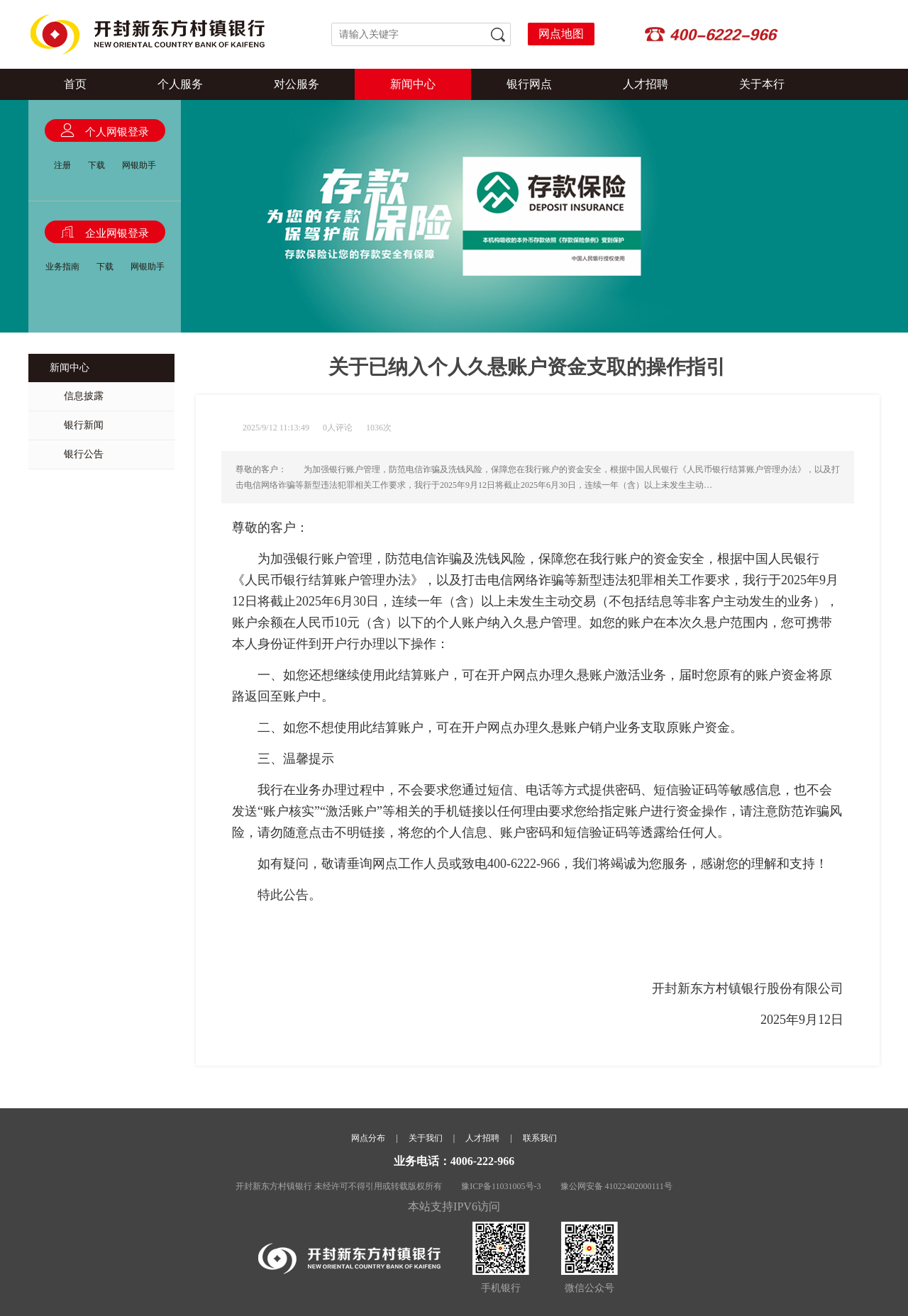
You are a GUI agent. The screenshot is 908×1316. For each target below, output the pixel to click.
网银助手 (139, 165)
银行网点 (529, 84)
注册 (62, 165)
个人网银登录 (117, 132)
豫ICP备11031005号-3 (501, 1186)
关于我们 (426, 1138)
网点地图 (561, 34)
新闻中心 (413, 84)
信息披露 (84, 396)
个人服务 (180, 84)
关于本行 (762, 84)
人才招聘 (645, 84)
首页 (75, 84)
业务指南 (62, 267)
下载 (96, 165)
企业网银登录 (117, 233)
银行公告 (84, 454)
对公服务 (296, 84)
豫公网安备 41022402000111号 (616, 1186)
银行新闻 (84, 425)
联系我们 (540, 1138)
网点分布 (368, 1138)
